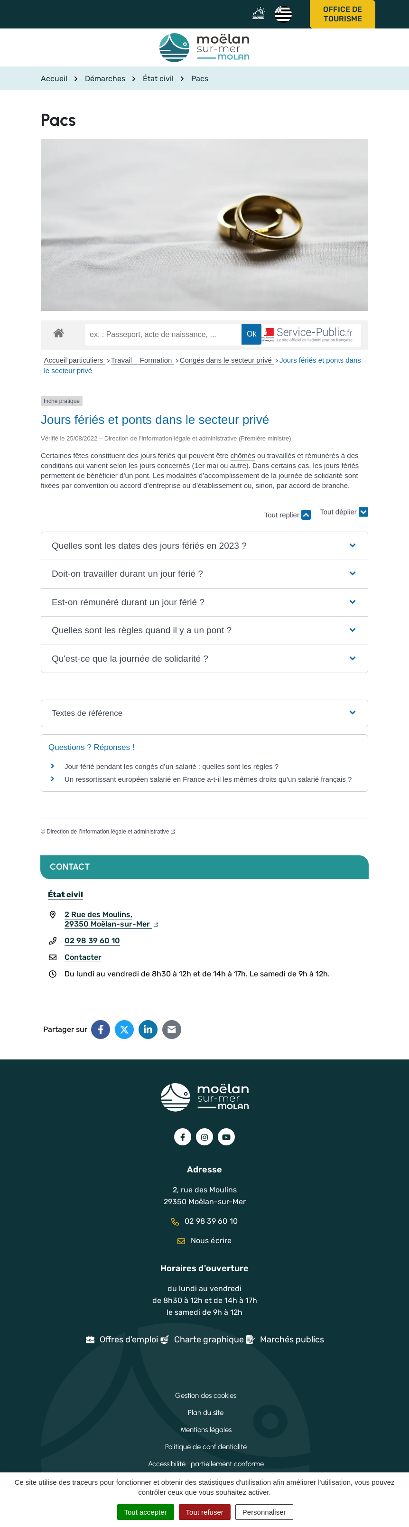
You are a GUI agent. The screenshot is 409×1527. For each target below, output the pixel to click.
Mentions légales (206, 1429)
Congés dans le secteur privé (227, 360)
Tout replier (287, 515)
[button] (204, 546)
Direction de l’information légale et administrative (110, 831)
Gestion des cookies (205, 1395)
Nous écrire (204, 1240)
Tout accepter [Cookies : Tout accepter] (145, 1512)
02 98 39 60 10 (92, 940)
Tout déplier (344, 510)
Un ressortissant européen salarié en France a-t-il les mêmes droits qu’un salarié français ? (208, 779)
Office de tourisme (342, 14)
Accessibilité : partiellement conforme (206, 1464)
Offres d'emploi (129, 1339)
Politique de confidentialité (206, 1447)
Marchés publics (292, 1339)
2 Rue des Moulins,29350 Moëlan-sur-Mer (111, 919)
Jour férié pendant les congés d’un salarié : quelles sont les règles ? (172, 766)
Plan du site (205, 1412)
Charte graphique (209, 1339)
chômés (242, 455)
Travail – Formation (142, 360)
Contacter (83, 957)
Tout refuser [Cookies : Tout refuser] (204, 1512)
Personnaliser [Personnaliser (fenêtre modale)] (264, 1512)
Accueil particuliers (74, 360)
